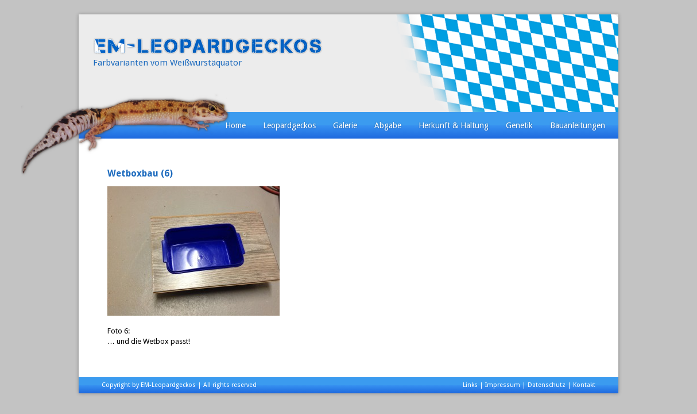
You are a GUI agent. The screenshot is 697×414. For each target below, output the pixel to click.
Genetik (519, 125)
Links (470, 385)
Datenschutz (547, 385)
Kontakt (584, 385)
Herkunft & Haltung (454, 125)
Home (235, 125)
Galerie (345, 125)
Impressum (502, 385)
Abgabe (387, 125)
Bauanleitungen (577, 125)
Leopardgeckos (289, 125)
